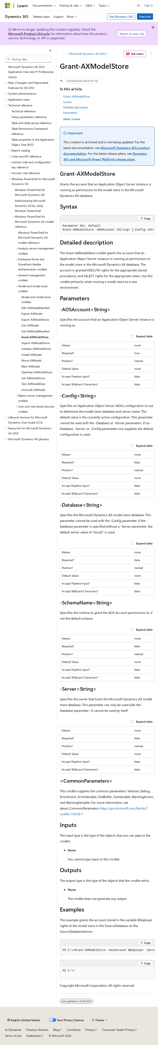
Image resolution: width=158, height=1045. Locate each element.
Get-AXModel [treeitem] (30, 325)
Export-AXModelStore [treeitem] (35, 320)
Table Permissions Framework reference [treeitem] (30, 131)
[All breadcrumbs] (63, 54)
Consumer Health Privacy (118, 1030)
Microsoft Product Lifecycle (29, 33)
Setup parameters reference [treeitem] (29, 117)
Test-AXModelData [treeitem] (33, 384)
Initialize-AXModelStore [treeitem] (36, 349)
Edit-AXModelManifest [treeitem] (35, 308)
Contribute (73, 1030)
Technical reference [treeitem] (24, 111)
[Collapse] (50, 50)
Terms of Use (13, 1036)
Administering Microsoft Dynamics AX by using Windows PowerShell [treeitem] (30, 206)
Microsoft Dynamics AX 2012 (87, 54)
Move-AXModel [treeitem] (31, 360)
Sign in (148, 5)
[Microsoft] (7, 5)
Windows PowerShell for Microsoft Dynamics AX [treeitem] (30, 192)
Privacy (89, 1030)
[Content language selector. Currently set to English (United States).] (24, 1020)
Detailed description (75, 107)
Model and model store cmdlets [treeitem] (36, 299)
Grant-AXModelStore (76, 96)
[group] (107, 228)
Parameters (70, 113)
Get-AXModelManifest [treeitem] (35, 331)
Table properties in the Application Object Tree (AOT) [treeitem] (33, 142)
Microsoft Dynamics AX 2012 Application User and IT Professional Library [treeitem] (30, 72)
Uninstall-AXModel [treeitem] (33, 390)
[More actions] (151, 54)
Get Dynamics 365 (121, 16)
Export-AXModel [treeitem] (31, 314)
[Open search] (139, 5)
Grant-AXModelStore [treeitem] (34, 337)
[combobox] (28, 59)
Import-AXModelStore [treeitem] (35, 343)
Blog (56, 1030)
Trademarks (33, 1036)
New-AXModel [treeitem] (30, 366)
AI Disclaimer (13, 1030)
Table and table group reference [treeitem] (31, 123)
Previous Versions (37, 1030)
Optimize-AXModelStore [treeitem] (36, 372)
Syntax (67, 102)
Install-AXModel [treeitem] (31, 355)
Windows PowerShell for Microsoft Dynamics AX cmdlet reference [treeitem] (33, 238)
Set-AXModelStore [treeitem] (33, 378)
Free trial (145, 16)
